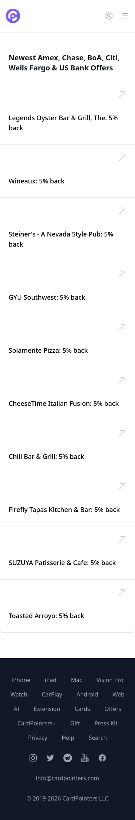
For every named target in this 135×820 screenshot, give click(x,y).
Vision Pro (109, 680)
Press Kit (105, 723)
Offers (112, 709)
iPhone (21, 680)
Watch (18, 694)
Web (118, 694)
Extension (47, 709)
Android (87, 694)
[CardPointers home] (13, 16)
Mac (76, 680)
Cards (82, 709)
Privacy (37, 738)
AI (16, 709)
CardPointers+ (36, 723)
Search (98, 738)
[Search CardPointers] (109, 16)
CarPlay (52, 694)
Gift (75, 723)
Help (68, 738)
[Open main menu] (125, 16)
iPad (51, 680)
